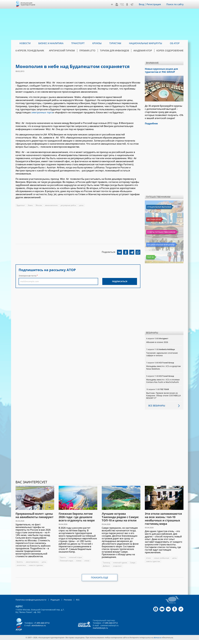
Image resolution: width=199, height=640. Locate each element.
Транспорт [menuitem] (78, 43)
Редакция (55, 599)
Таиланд (106, 562)
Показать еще (99, 577)
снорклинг (117, 566)
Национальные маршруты (161, 244)
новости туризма (36, 565)
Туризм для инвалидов (114, 50)
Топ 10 (150, 257)
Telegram (131, 4)
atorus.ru (157, 637)
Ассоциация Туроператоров (28, 4)
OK (127, 4)
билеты (20, 562)
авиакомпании (51, 205)
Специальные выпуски (159, 207)
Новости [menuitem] (25, 43)
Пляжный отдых (66, 560)
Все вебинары (156, 405)
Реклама (68, 599)
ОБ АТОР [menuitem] (175, 43)
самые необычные (161, 558)
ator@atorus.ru (38, 625)
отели (86, 560)
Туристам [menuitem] (115, 43)
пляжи (78, 560)
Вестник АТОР (154, 219)
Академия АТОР (142, 50)
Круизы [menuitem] (97, 43)
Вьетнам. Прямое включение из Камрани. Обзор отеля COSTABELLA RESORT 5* (163, 395)
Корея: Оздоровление (169, 50)
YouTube (116, 4)
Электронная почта (27, 275)
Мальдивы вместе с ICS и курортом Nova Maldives (163, 367)
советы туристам (153, 561)
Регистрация (154, 4)
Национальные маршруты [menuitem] (145, 43)
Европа (63, 557)
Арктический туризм (62, 50)
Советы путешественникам (161, 232)
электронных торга (42, 112)
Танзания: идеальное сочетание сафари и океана (162, 354)
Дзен (112, 4)
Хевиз (30, 205)
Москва (39, 205)
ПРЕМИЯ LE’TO (87, 50)
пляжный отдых (75, 557)
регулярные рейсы (68, 205)
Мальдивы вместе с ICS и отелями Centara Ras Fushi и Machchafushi (163, 380)
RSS (77, 599)
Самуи (132, 562)
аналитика (21, 565)
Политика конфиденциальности (31, 599)
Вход (141, 4)
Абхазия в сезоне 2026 (157, 342)
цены (81, 205)
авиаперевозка (32, 562)
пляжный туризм (120, 562)
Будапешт (21, 205)
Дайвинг (106, 566)
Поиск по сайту (174, 4)
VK (122, 4)
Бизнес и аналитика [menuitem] (50, 43)
